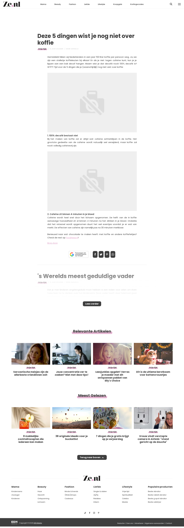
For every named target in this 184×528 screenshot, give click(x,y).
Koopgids (117, 4)
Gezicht (41, 495)
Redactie (120, 523)
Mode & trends (71, 491)
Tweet (100, 254)
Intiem (96, 502)
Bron (49, 243)
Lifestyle (101, 4)
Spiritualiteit (127, 495)
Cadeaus (69, 498)
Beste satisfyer (154, 502)
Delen (92, 254)
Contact (169, 523)
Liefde (87, 4)
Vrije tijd (42, 49)
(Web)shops (70, 495)
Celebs (125, 498)
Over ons (129, 523)
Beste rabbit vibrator (157, 495)
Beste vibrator (154, 491)
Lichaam (41, 502)
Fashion (72, 4)
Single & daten (100, 491)
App (115, 254)
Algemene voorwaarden (154, 523)
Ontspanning (43, 498)
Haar (40, 491)
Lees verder (92, 304)
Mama (43, 4)
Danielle (75, 49)
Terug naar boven (90, 460)
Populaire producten (160, 487)
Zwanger (15, 495)
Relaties (97, 498)
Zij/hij (95, 495)
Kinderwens (16, 491)
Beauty (57, 4)
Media (125, 502)
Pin (108, 254)
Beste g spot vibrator (157, 498)
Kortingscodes (137, 4)
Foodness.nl (72, 237)
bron (55, 243)
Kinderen (15, 498)
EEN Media (38, 523)
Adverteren (139, 523)
